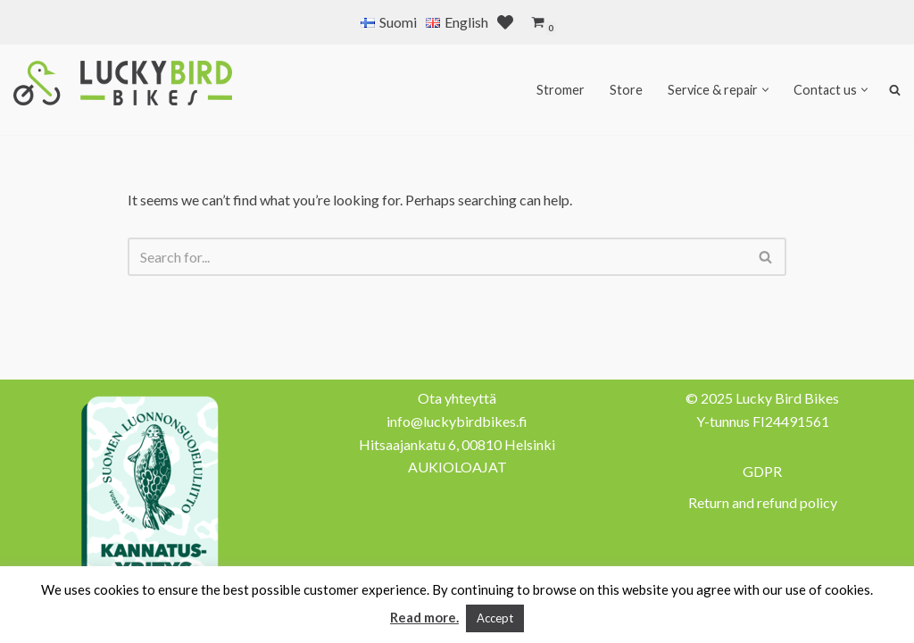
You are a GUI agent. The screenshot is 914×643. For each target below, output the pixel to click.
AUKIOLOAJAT (457, 466)
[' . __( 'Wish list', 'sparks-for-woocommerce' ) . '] (505, 22)
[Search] (437, 257)
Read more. (424, 617)
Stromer (560, 89)
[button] (765, 90)
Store (626, 89)
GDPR (762, 471)
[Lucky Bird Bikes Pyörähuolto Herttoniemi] (122, 83)
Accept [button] (495, 618)
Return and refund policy (762, 502)
